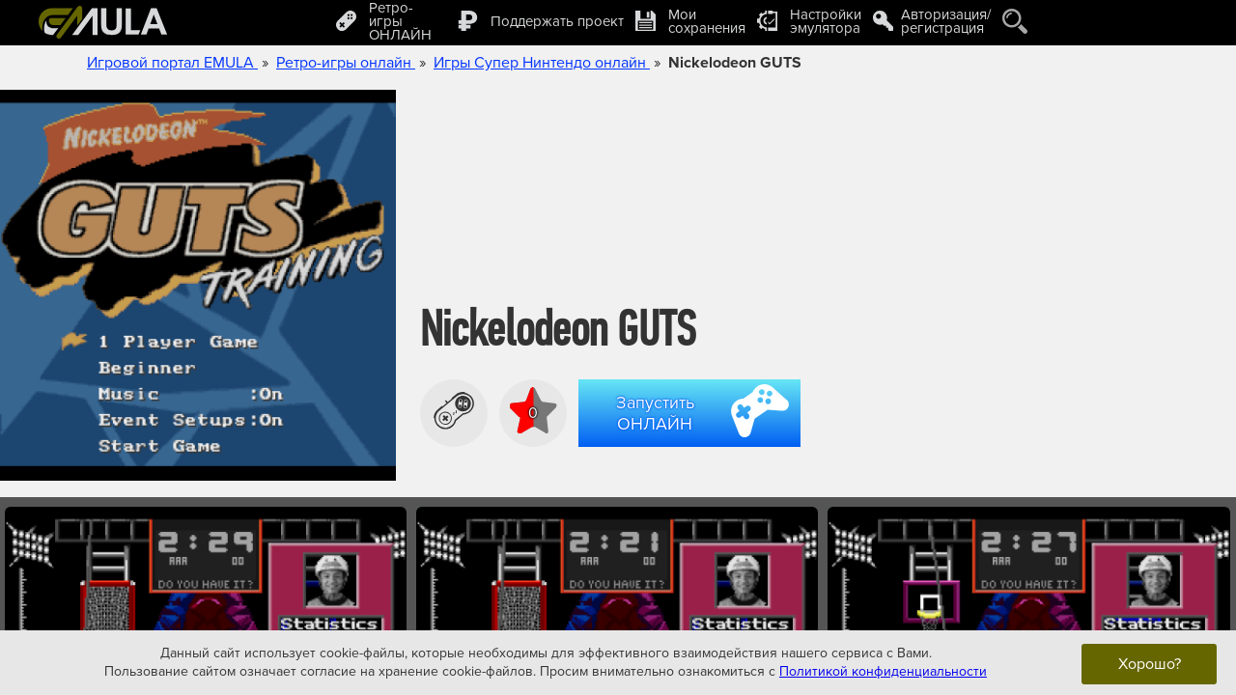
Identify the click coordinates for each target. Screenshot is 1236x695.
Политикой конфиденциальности (883, 671)
